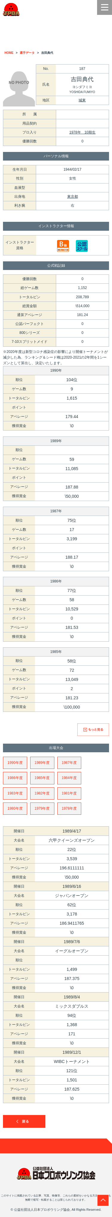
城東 (82, 100)
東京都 (72, 196)
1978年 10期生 (82, 132)
